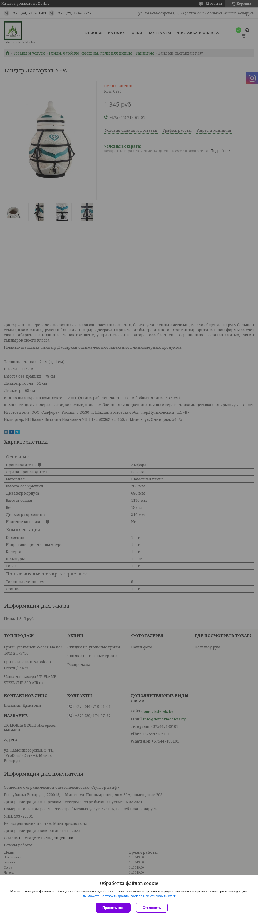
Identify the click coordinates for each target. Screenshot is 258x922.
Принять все (113, 908)
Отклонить (152, 908)
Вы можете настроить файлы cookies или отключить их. (127, 896)
